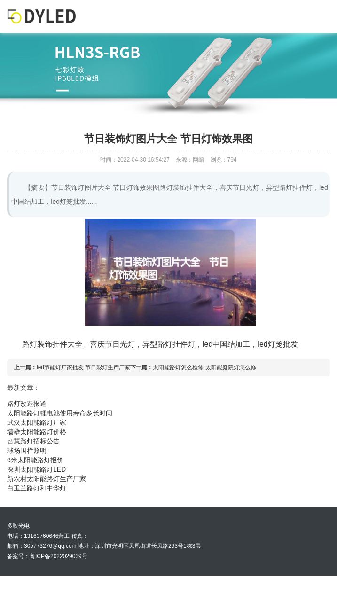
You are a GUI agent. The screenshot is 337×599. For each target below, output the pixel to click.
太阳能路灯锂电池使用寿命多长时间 (59, 413)
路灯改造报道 (27, 403)
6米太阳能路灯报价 (35, 460)
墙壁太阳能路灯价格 (36, 432)
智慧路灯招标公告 (33, 441)
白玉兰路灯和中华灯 (36, 488)
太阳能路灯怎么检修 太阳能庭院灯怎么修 (204, 367)
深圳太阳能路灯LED (36, 469)
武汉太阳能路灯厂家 (36, 422)
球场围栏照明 (27, 450)
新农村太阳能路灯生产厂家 (46, 478)
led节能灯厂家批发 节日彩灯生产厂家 (83, 367)
